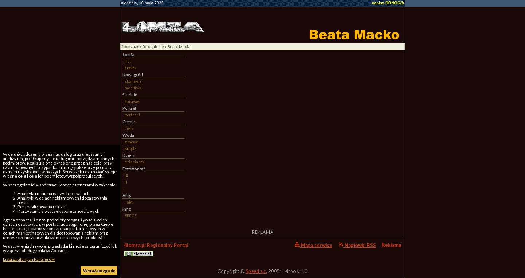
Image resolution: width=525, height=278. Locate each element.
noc (128, 61)
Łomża (128, 54)
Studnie (129, 94)
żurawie (132, 101)
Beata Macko (179, 46)
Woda (128, 135)
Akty (126, 195)
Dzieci (128, 155)
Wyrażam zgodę (99, 270)
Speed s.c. (256, 271)
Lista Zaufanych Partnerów (29, 259)
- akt (129, 202)
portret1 (132, 114)
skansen (133, 81)
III (126, 175)
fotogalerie (153, 46)
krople (131, 148)
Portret (129, 108)
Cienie (128, 121)
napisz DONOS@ (388, 3)
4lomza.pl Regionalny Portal (156, 249)
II (126, 181)
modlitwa (133, 87)
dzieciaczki (135, 161)
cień (129, 128)
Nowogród (132, 74)
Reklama (391, 245)
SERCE (131, 215)
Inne (126, 208)
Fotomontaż (133, 168)
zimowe (132, 141)
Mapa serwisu (313, 245)
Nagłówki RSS (357, 245)
